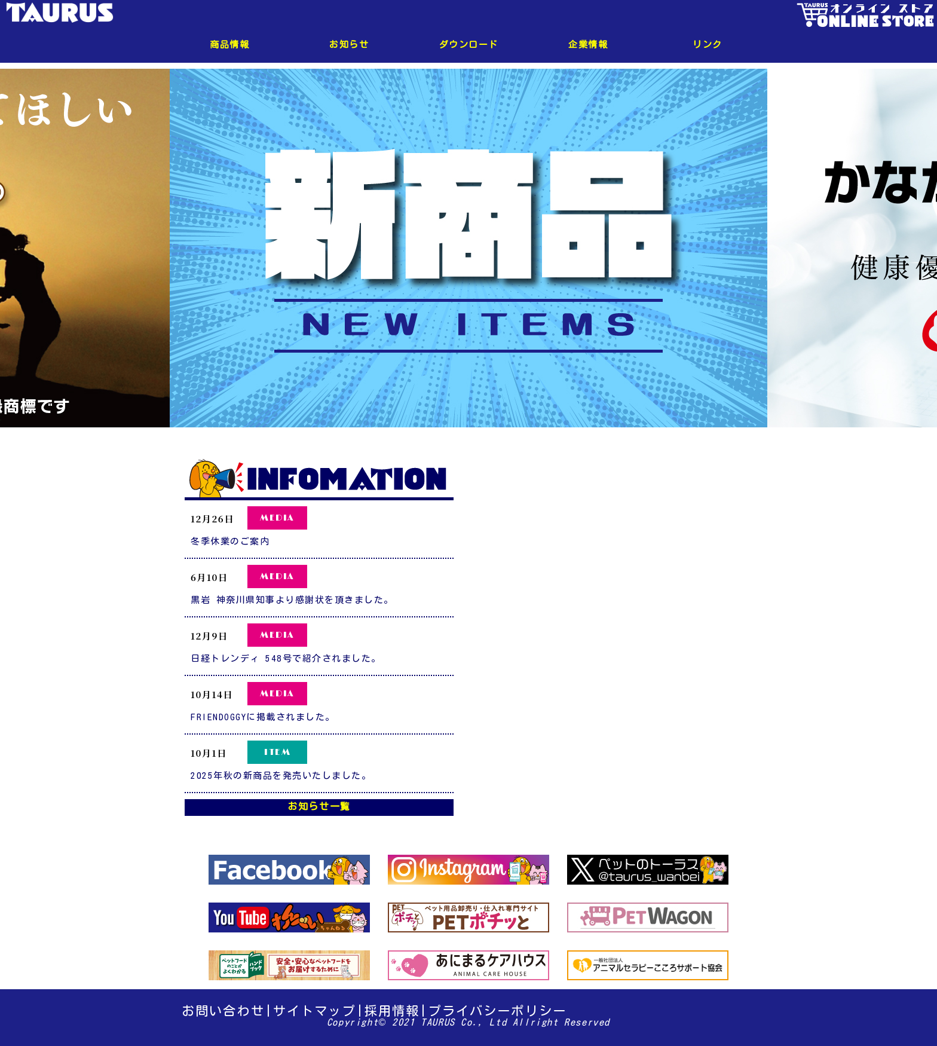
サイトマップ (314, 1010)
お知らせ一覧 (319, 806)
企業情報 (588, 44)
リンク (707, 44)
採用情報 (392, 1010)
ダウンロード (468, 44)
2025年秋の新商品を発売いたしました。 (281, 775)
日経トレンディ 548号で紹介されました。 (286, 658)
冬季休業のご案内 (230, 541)
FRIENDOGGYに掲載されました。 (263, 716)
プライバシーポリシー (497, 1010)
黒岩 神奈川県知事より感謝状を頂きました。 (292, 599)
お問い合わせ (223, 1010)
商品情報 (229, 44)
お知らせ (349, 44)
